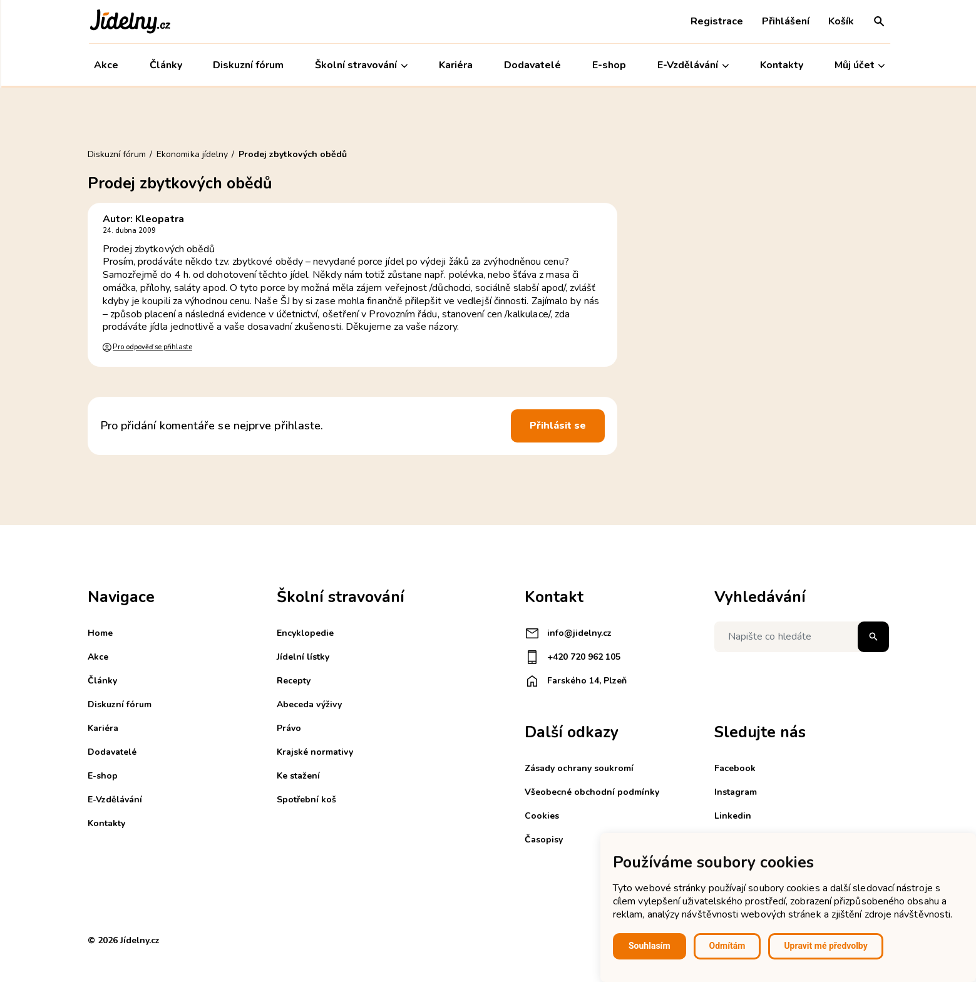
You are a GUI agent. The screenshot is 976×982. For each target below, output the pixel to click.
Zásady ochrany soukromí (579, 768)
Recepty (294, 681)
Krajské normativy (315, 752)
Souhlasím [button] (649, 946)
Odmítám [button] (727, 946)
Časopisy (544, 840)
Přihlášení (784, 21)
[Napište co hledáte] (801, 636)
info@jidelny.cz (568, 633)
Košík (840, 21)
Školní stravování (360, 65)
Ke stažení (298, 776)
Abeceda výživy (309, 704)
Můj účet (858, 65)
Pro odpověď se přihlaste (152, 347)
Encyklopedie (305, 633)
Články (164, 65)
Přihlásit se (558, 425)
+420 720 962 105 (572, 657)
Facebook (735, 768)
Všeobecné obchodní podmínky (592, 792)
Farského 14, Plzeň (576, 680)
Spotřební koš (306, 800)
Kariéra (454, 65)
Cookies (542, 816)
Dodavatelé (531, 65)
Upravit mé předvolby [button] (825, 946)
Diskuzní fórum (247, 65)
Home (100, 633)
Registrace (715, 21)
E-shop (608, 65)
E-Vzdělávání (691, 65)
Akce (105, 65)
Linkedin (732, 816)
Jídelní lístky (303, 657)
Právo (289, 728)
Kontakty (780, 65)
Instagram (735, 792)
